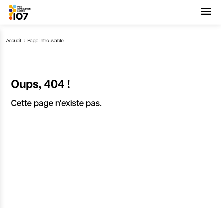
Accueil (13, 40)
